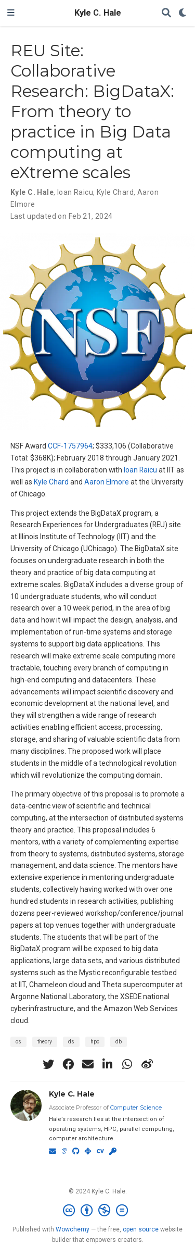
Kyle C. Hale (97, 13)
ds (71, 1041)
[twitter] (48, 1064)
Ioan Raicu (140, 470)
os (18, 1041)
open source (141, 1229)
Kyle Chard (51, 482)
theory (44, 1041)
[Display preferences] (183, 13)
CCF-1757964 (70, 446)
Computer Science (136, 1107)
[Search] (166, 13)
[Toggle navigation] (11, 13)
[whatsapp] (127, 1064)
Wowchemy (72, 1229)
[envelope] (88, 1064)
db (118, 1041)
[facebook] (68, 1064)
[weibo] (147, 1064)
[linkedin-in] (107, 1064)
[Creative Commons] (97, 1210)
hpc (94, 1041)
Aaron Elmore (106, 482)
